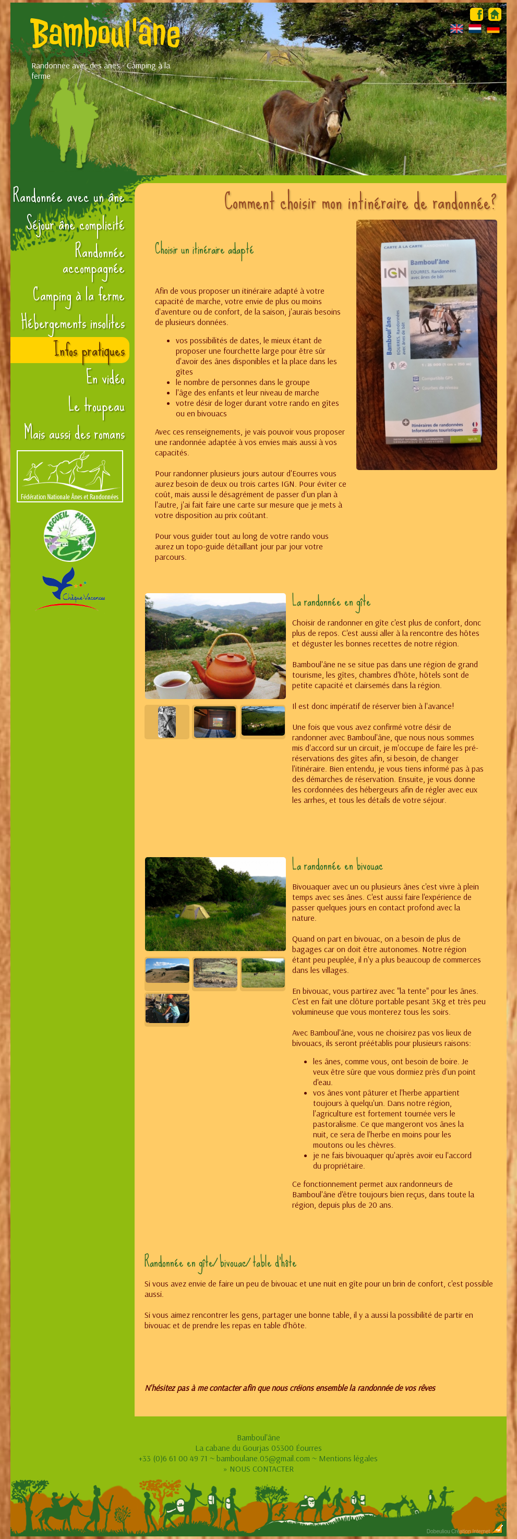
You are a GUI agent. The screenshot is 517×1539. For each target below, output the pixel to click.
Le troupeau (96, 405)
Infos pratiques (89, 350)
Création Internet (477, 1531)
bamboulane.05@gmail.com (263, 1458)
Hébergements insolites (73, 322)
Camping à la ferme (79, 295)
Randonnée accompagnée (94, 259)
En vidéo (105, 378)
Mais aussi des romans (74, 433)
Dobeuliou (438, 1531)
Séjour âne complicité (75, 224)
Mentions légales (348, 1458)
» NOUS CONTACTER (258, 1468)
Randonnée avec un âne (69, 196)
